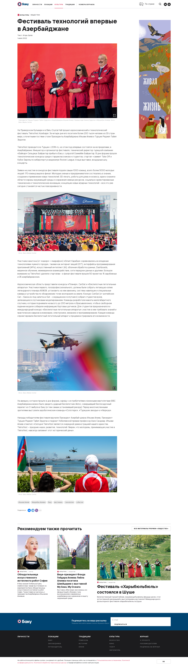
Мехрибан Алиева (38, 502)
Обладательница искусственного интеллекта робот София (32, 577)
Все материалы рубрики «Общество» (151, 528)
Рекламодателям (148, 643)
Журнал (144, 636)
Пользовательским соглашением (109, 660)
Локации (48, 4)
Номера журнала (86, 4)
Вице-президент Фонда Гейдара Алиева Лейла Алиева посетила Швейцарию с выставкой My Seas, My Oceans (72, 580)
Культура (59, 4)
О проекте (145, 640)
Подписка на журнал (150, 647)
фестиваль (58, 502)
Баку (50, 502)
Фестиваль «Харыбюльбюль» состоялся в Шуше (127, 589)
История (83, 643)
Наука (31, 571)
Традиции (70, 4)
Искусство (114, 640)
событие (79, 502)
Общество (35, 15)
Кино (111, 643)
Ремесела (83, 640)
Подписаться (120, 624)
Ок (164, 661)
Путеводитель (55, 647)
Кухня (81, 647)
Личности (37, 4)
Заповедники (54, 643)
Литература (114, 650)
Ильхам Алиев (23, 502)
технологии (69, 502)
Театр (112, 647)
